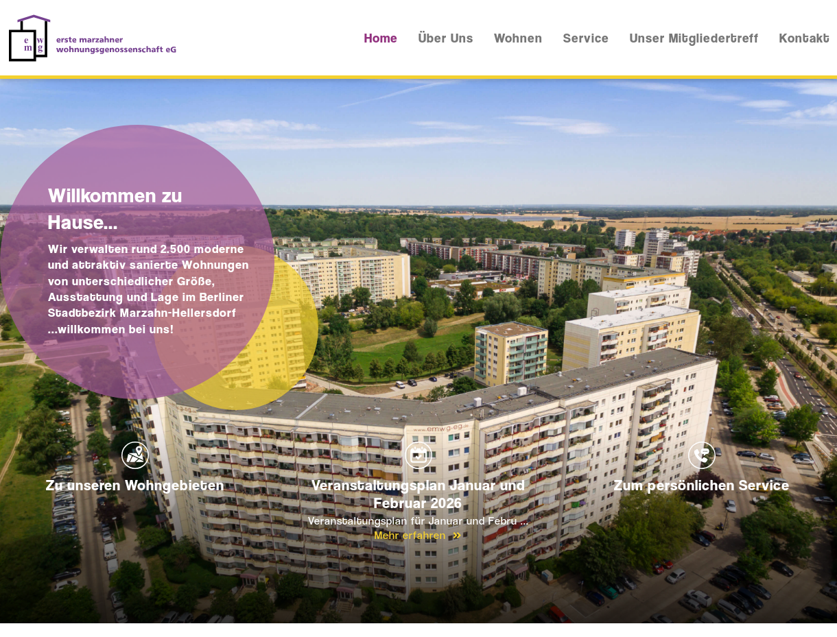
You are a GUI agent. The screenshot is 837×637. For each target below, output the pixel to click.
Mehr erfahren (418, 535)
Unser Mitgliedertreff (694, 37)
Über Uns (445, 37)
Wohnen (518, 37)
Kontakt (804, 37)
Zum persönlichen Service (702, 468)
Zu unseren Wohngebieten (135, 468)
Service (586, 37)
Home (381, 37)
